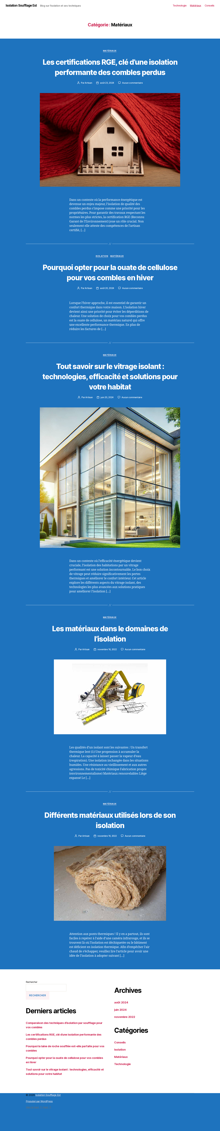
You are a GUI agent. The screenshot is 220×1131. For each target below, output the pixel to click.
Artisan (88, 93)
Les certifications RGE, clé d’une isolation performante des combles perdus (109, 72)
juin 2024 (121, 1032)
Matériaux (195, 5)
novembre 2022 (125, 1039)
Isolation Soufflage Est (23, 5)
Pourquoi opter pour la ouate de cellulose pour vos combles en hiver (110, 288)
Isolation (102, 267)
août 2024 (121, 1024)
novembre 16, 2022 (107, 671)
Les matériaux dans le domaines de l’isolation (110, 655)
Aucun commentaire (132, 93)
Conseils (209, 5)
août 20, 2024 (107, 309)
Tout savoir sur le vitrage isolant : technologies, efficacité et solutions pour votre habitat (110, 397)
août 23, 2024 (107, 93)
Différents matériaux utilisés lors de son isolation (110, 841)
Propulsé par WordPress (39, 1123)
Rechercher (31, 1004)
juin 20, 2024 (107, 419)
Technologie (180, 5)
